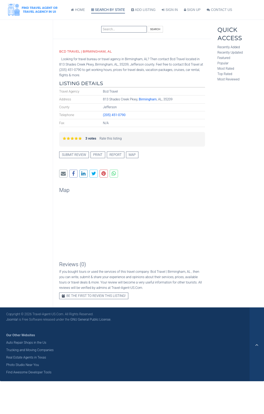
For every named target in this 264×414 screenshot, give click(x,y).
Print (98, 155)
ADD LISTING (143, 9)
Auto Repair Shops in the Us (26, 343)
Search (155, 29)
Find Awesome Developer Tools (28, 372)
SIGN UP (192, 9)
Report (116, 155)
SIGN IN (170, 9)
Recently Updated (230, 52)
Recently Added (228, 47)
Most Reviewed (228, 79)
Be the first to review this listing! (94, 296)
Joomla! (12, 319)
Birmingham (148, 99)
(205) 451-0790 (114, 115)
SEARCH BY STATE (108, 9)
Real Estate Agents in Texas (26, 357)
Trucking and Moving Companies (30, 350)
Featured (223, 58)
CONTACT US (219, 9)
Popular (223, 63)
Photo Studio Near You (22, 365)
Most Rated (225, 69)
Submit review (74, 155)
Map (132, 155)
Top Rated (224, 74)
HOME (78, 9)
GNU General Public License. (90, 319)
